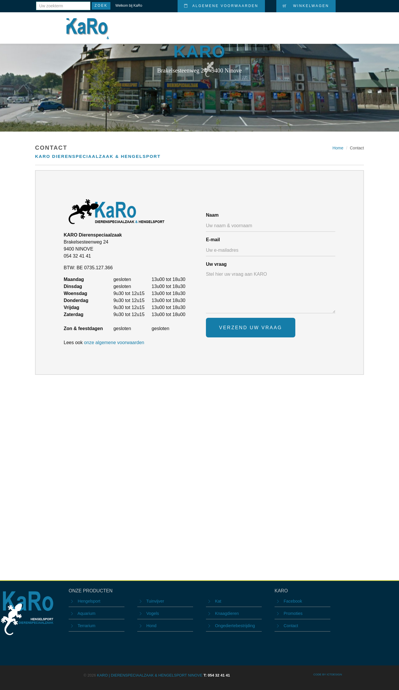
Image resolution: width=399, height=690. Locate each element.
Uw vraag (216, 264)
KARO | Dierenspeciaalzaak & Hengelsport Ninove (163, 675)
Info (325, 24)
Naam (212, 215)
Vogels (152, 613)
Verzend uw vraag (250, 327)
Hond (151, 625)
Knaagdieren (227, 613)
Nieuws (303, 24)
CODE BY (320, 674)
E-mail (213, 239)
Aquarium (86, 613)
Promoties (274, 24)
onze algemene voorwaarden (114, 342)
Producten (240, 24)
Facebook (293, 601)
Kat (218, 601)
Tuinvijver (155, 601)
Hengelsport (89, 601)
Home (213, 24)
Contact (349, 24)
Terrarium (87, 625)
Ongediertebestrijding (235, 625)
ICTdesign (334, 674)
